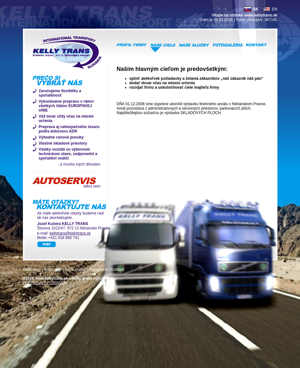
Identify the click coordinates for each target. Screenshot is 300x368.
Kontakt (117, 269)
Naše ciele (53, 269)
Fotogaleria (98, 269)
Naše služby (75, 269)
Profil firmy (32, 269)
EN (274, 9)
